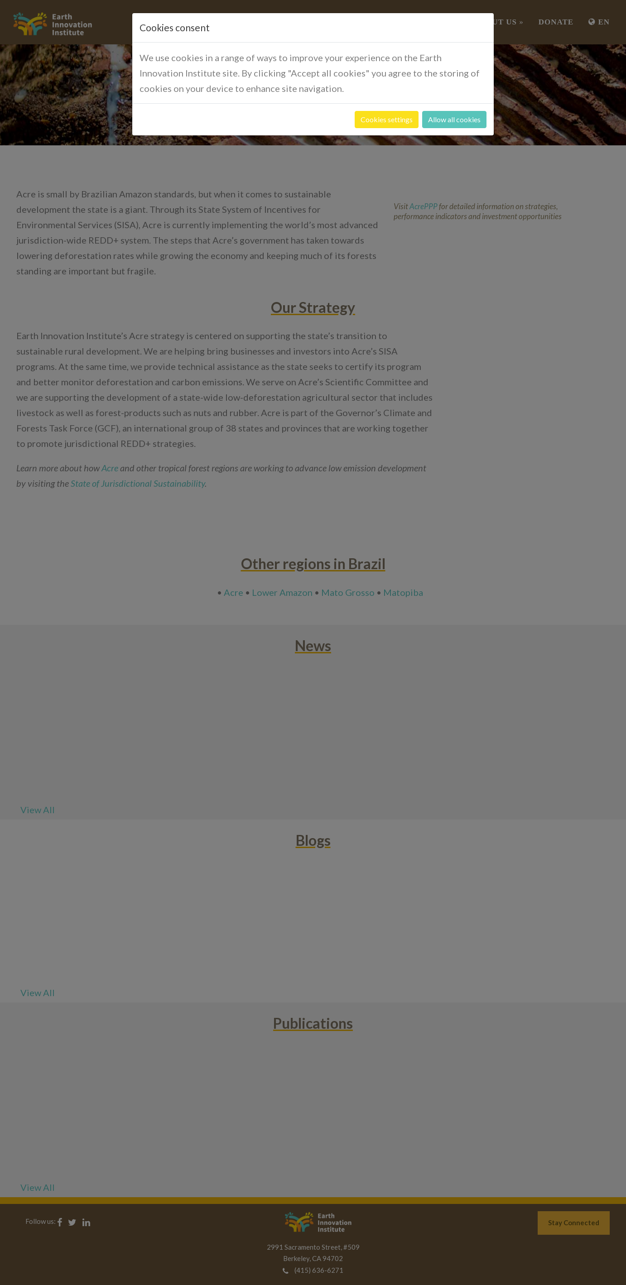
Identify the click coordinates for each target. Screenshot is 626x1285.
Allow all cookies (454, 119)
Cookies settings (387, 119)
